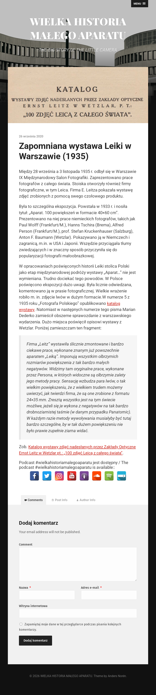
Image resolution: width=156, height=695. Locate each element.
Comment (25, 551)
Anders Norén (117, 683)
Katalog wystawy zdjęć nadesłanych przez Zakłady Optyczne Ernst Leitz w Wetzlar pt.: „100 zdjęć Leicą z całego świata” (75, 453)
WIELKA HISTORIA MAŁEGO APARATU (78, 28)
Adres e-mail (91, 595)
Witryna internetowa (33, 613)
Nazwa (25, 595)
